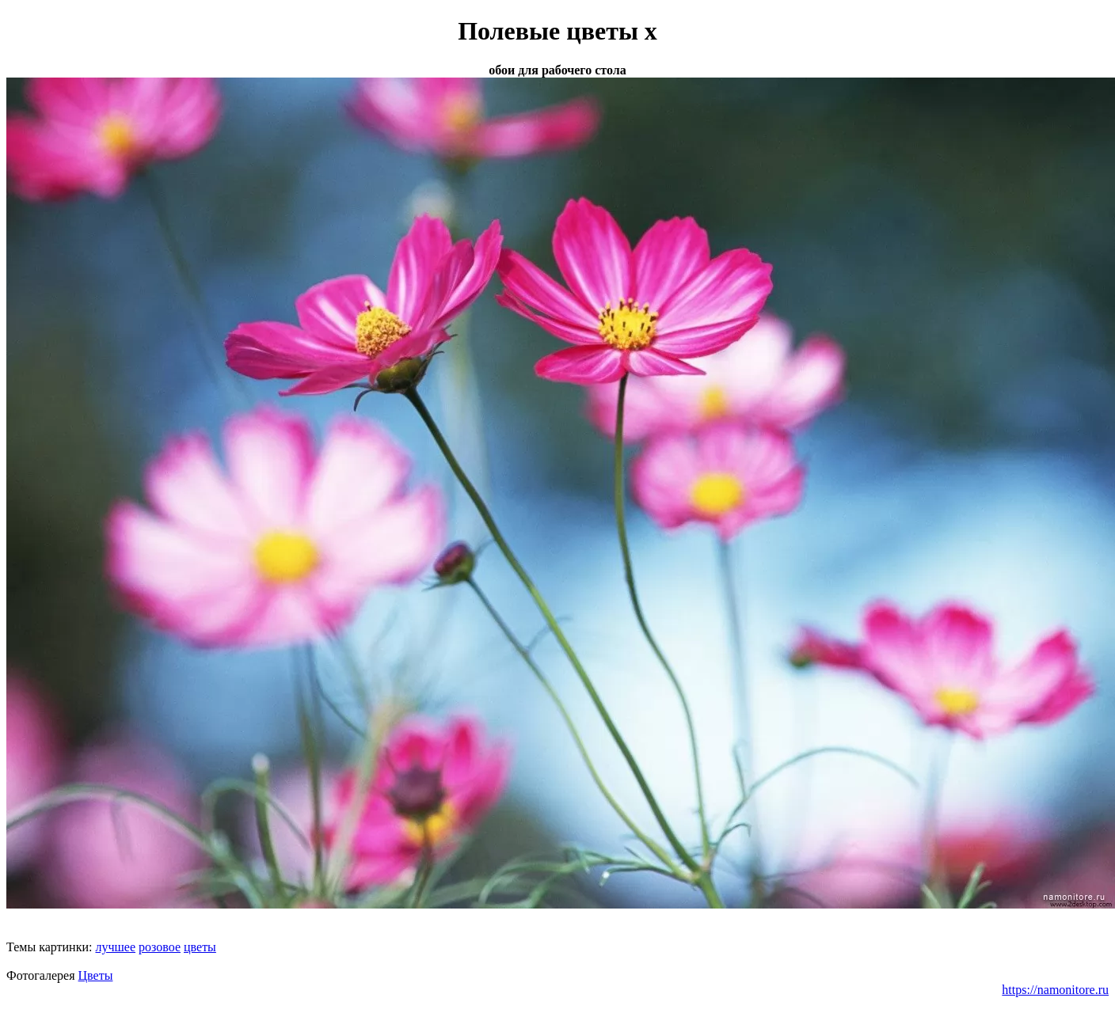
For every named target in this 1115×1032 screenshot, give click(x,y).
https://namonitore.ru (1055, 989)
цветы (200, 947)
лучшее (115, 947)
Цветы (95, 975)
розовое (160, 947)
